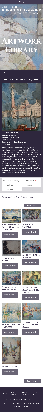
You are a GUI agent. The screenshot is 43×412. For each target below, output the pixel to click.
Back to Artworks (9, 73)
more (36, 206)
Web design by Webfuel (21, 406)
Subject (11, 185)
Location (31, 180)
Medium (31, 185)
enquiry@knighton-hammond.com (18, 399)
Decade (11, 189)
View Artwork (10, 234)
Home (5, 393)
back (28, 206)
